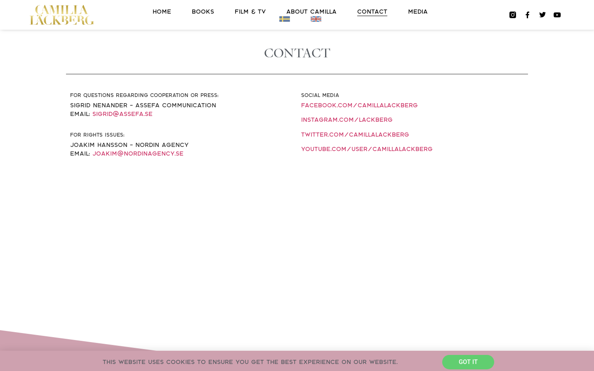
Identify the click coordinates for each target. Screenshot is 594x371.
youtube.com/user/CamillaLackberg (367, 149)
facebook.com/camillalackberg (359, 105)
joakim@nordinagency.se (138, 153)
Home (162, 11)
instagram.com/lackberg (347, 119)
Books (203, 11)
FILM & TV (250, 11)
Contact (372, 11)
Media (418, 11)
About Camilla (311, 11)
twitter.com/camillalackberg (355, 134)
